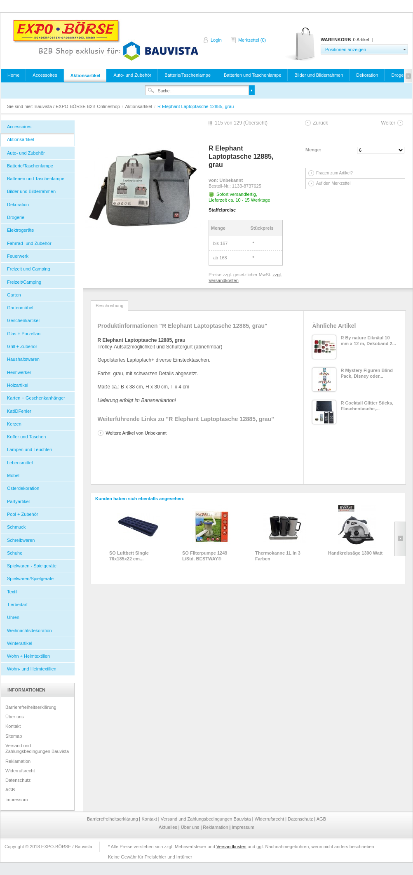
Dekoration (367, 75)
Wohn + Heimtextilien (28, 656)
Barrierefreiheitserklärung (30, 707)
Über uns (14, 716)
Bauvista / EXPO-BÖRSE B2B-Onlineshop (105, 40)
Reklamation (18, 761)
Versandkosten (231, 846)
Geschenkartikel (23, 320)
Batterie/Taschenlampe (187, 75)
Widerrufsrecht (20, 770)
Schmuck (16, 527)
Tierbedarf (17, 604)
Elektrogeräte (20, 230)
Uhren (13, 617)
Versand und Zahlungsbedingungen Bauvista (37, 748)
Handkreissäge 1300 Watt (355, 552)
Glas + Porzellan (23, 333)
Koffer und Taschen (26, 436)
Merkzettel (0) (252, 40)
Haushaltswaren (23, 359)
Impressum (16, 799)
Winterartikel (19, 643)
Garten (14, 294)
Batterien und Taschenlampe (252, 75)
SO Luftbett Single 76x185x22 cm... (129, 555)
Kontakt (13, 726)
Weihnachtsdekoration (29, 630)
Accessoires (45, 75)
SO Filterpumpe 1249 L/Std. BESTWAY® (204, 555)
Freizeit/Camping (24, 282)
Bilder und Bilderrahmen (318, 75)
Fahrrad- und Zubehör (29, 243)
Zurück (320, 123)
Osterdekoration (23, 488)
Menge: (313, 149)
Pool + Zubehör (22, 514)
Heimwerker (19, 372)
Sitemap (13, 736)
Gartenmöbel (20, 307)
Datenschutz (18, 780)
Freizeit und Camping (28, 268)
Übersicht (255, 123)
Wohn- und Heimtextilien (31, 668)
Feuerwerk (17, 256)
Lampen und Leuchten (29, 449)
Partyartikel (18, 501)
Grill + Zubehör (22, 346)
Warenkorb (301, 44)
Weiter (388, 123)
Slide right (400, 539)
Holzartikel (17, 385)
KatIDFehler (19, 411)
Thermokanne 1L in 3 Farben (277, 555)
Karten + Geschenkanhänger (36, 397)
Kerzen (14, 423)
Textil (12, 591)
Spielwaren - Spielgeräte (31, 565)
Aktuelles (168, 827)
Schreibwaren (21, 540)
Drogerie (15, 217)
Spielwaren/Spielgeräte (30, 578)
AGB (10, 789)
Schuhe (14, 552)
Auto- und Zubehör (132, 75)
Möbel (13, 475)
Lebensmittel (20, 462)
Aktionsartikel (85, 75)
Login (216, 40)
